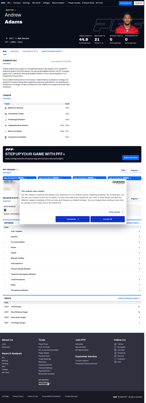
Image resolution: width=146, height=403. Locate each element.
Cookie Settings (71, 396)
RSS (119, 362)
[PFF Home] (3, 3)
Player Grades (44, 353)
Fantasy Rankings (46, 368)
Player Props (43, 344)
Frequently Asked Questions (86, 364)
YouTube (121, 350)
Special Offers (80, 347)
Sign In (139, 3)
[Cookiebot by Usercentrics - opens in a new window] (114, 182)
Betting (5, 361)
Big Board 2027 (44, 371)
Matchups (42, 362)
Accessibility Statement (51, 396)
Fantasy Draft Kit (45, 365)
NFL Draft (5, 372)
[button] (130, 159)
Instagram (121, 347)
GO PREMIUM (125, 3)
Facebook (121, 353)
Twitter (120, 344)
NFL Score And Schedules (49, 350)
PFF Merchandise (81, 350)
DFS (3, 367)
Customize (73, 219)
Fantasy (5, 364)
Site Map (5, 396)
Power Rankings (45, 359)
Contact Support (82, 361)
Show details (114, 212)
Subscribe (79, 344)
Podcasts (121, 359)
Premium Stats (44, 356)
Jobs (4, 344)
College (5, 369)
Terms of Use (32, 396)
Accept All (107, 219)
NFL (3, 358)
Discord (121, 356)
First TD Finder (44, 347)
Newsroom (6, 347)
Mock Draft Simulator (47, 374)
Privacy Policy (18, 396)
